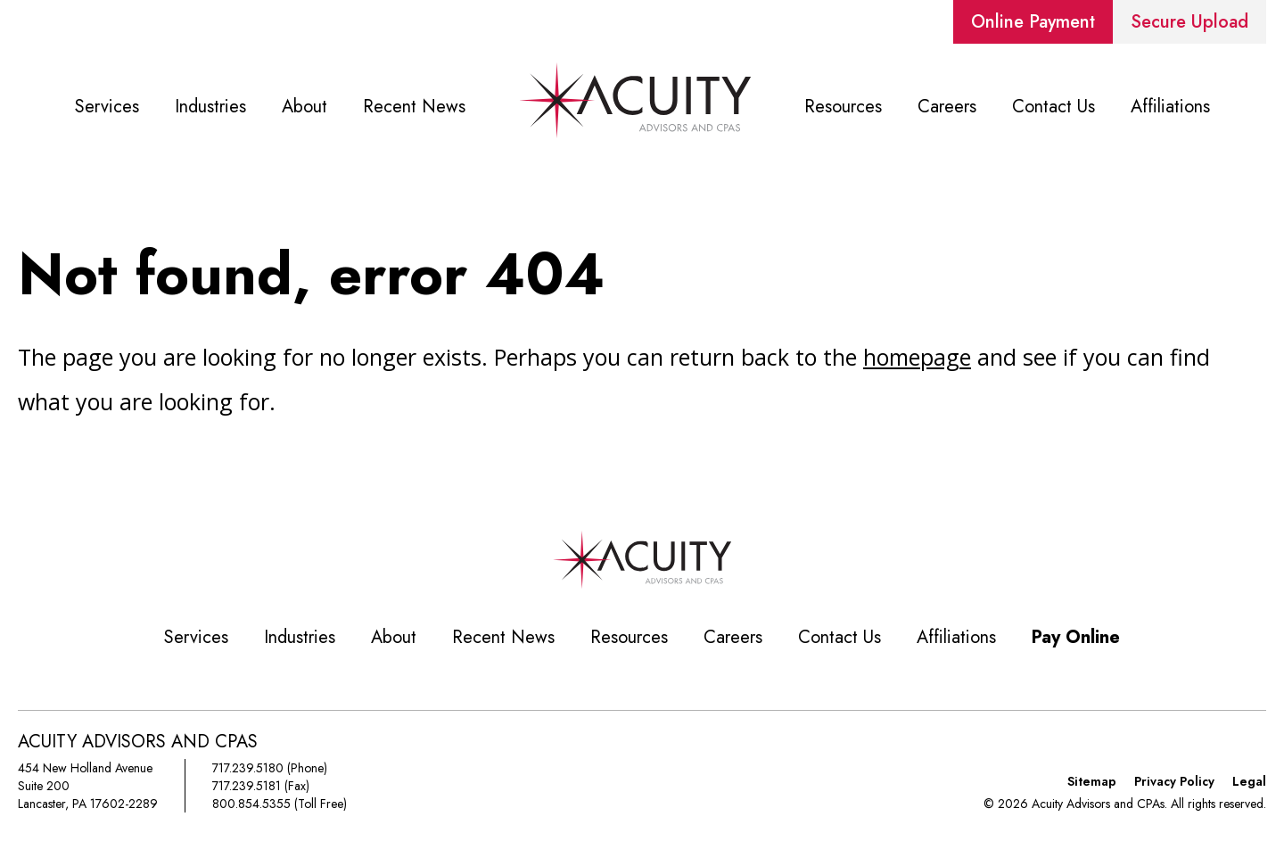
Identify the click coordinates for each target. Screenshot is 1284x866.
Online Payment (1033, 22)
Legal (1249, 781)
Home (635, 107)
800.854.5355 (251, 803)
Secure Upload (1189, 22)
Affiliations (1170, 107)
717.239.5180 (248, 768)
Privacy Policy (1174, 781)
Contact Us (1053, 107)
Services (107, 107)
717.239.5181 (246, 786)
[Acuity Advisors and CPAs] (642, 583)
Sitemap (1091, 781)
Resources (843, 107)
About (304, 107)
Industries (210, 107)
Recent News (414, 107)
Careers (947, 107)
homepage (917, 357)
